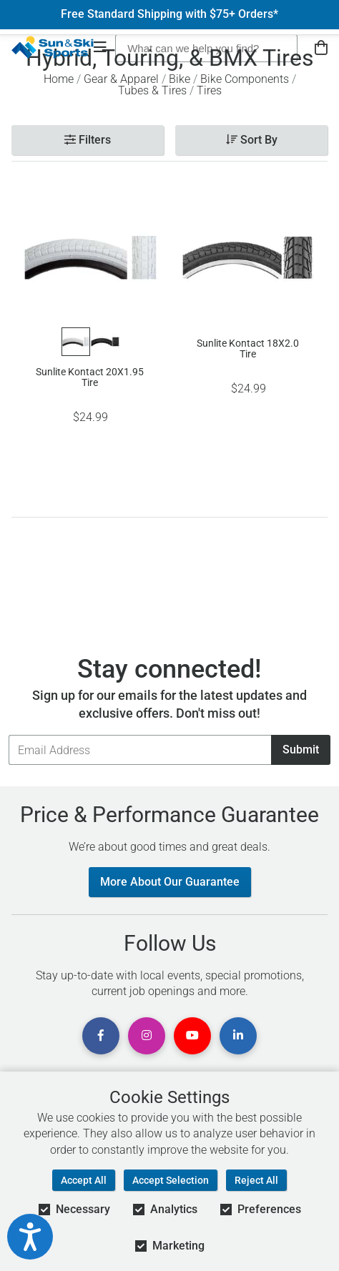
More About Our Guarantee (170, 882)
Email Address (8, 734)
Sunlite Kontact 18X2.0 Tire (248, 349)
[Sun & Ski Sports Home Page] (52, 47)
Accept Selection (170, 1180)
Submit (300, 749)
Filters (87, 140)
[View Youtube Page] (192, 1035)
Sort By (251, 140)
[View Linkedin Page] (238, 1035)
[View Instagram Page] (146, 1035)
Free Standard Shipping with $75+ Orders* (169, 14)
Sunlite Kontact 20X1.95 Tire (90, 377)
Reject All (256, 1180)
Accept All (84, 1180)
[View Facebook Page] (100, 1035)
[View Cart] (321, 48)
